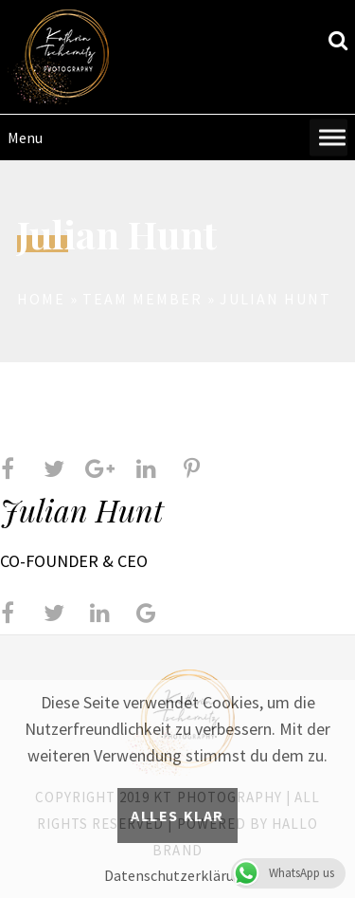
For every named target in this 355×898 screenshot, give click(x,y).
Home (41, 298)
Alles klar (177, 815)
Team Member (142, 298)
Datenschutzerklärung (177, 875)
